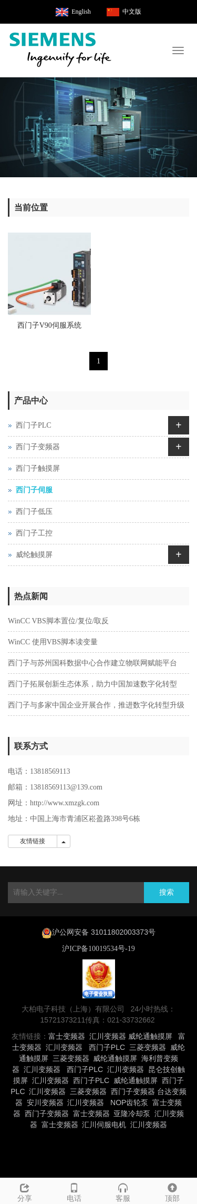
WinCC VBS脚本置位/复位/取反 (58, 621)
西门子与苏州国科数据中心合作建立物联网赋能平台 (92, 663)
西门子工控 (34, 533)
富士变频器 (66, 1036)
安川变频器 (45, 1102)
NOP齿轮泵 (129, 1102)
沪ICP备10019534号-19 (98, 949)
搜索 (166, 892)
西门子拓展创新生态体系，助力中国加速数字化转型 (92, 684)
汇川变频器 (107, 1036)
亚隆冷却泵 (131, 1113)
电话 (74, 1191)
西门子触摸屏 (38, 468)
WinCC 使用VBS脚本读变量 (53, 642)
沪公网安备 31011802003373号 (103, 932)
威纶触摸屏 (34, 555)
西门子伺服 (34, 490)
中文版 (131, 11)
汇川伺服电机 (104, 1124)
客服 (123, 1191)
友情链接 (32, 841)
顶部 (172, 1191)
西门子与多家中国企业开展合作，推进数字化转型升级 (96, 705)
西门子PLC (33, 425)
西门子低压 (34, 511)
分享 (24, 1191)
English (81, 11)
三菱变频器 (147, 1047)
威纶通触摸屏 (150, 1036)
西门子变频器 (38, 447)
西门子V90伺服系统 (49, 325)
